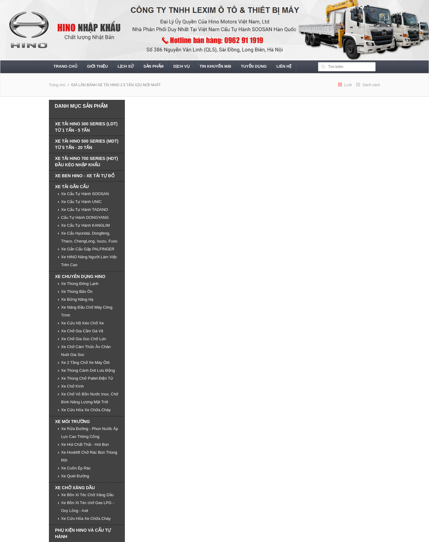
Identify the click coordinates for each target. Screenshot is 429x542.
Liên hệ (284, 66)
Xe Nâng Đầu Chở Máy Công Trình (86, 311)
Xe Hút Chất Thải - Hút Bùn (85, 444)
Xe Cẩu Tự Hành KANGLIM (85, 225)
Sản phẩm (153, 66)
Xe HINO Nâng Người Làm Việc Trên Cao (89, 261)
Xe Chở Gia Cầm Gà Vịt (82, 331)
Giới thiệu (97, 66)
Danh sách (368, 85)
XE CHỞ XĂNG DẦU (75, 487)
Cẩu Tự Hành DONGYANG (85, 217)
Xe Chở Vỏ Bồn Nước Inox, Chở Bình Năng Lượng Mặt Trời (89, 398)
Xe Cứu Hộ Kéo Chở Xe (82, 323)
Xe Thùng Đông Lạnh (79, 283)
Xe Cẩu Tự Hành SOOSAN (85, 193)
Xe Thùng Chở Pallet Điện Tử (87, 378)
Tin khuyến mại (215, 66)
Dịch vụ (181, 66)
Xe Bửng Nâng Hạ (77, 299)
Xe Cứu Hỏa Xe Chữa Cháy (86, 410)
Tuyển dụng (254, 66)
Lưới (345, 85)
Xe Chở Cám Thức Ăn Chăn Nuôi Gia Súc (86, 350)
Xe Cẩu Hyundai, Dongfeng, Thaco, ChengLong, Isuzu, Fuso (89, 237)
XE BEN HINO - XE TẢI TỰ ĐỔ (85, 175)
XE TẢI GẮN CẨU (72, 186)
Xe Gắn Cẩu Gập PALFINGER (87, 249)
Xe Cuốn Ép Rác (76, 468)
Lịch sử (126, 66)
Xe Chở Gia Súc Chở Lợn (83, 339)
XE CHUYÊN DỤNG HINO (80, 276)
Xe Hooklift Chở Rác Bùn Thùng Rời (89, 456)
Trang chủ (65, 66)
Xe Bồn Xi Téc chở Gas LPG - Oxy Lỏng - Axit (87, 506)
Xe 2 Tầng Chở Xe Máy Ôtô (85, 362)
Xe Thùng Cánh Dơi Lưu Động (88, 370)
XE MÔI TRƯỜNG (72, 421)
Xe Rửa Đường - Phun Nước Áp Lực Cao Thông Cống (89, 432)
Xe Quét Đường (75, 476)
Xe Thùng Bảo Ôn (77, 291)
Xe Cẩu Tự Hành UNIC (81, 201)
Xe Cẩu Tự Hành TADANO (84, 209)
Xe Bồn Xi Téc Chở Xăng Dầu (87, 495)
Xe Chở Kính (72, 386)
